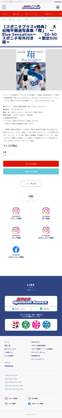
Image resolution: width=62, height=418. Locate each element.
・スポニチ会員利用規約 (37, 345)
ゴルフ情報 (12, 404)
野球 (26, 19)
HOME (4, 14)
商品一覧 (16, 14)
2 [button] (32, 91)
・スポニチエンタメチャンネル (13, 386)
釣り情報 (34, 398)
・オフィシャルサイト (37, 359)
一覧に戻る (31, 184)
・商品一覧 (6, 345)
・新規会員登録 (8, 366)
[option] (31, 69)
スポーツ (19, 19)
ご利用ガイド (48, 14)
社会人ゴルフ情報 (37, 404)
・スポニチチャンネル (10, 379)
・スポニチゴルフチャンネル (12, 382)
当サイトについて (31, 14)
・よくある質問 (8, 356)
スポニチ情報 (13, 398)
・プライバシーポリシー (37, 352)
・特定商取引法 (35, 356)
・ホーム (6, 342)
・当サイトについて (9, 349)
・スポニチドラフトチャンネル (13, 389)
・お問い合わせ (35, 342)
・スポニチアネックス (10, 375)
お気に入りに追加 (31, 171)
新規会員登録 (58, 2)
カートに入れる (31, 164)
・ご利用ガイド (8, 352)
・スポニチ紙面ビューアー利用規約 (41, 349)
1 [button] (30, 91)
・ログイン (6, 363)
